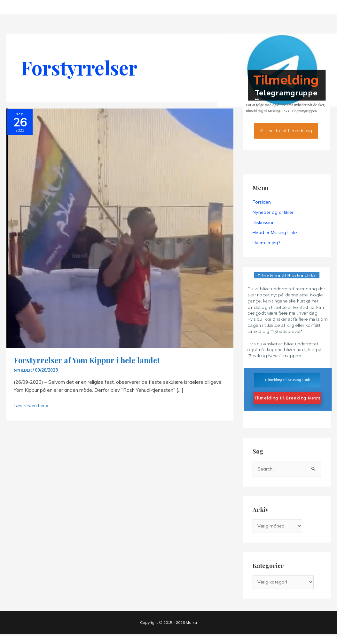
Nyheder (23, 370)
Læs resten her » (32, 405)
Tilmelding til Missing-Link (287, 380)
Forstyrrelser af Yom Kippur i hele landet (90, 360)
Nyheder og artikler (273, 212)
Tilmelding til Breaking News (287, 398)
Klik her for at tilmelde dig (286, 130)
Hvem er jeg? (266, 243)
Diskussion (264, 222)
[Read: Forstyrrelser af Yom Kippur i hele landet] (119, 228)
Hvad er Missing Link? (275, 233)
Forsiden (262, 202)
